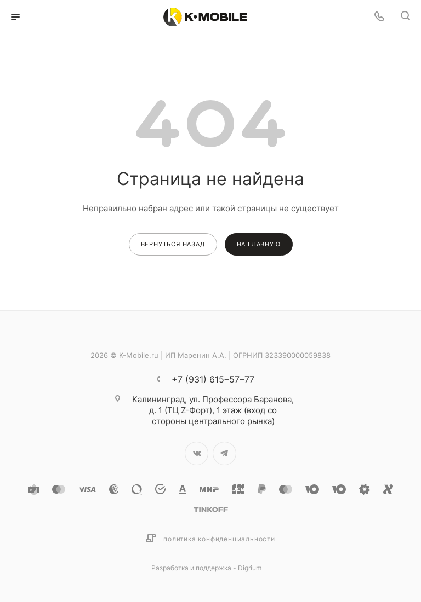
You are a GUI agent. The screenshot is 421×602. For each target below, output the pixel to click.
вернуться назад (173, 244)
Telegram (224, 453)
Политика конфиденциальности (219, 539)
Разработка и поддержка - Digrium (206, 568)
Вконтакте (196, 453)
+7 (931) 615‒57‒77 (213, 379)
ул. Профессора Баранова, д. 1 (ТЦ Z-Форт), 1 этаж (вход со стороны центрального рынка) (213, 410)
